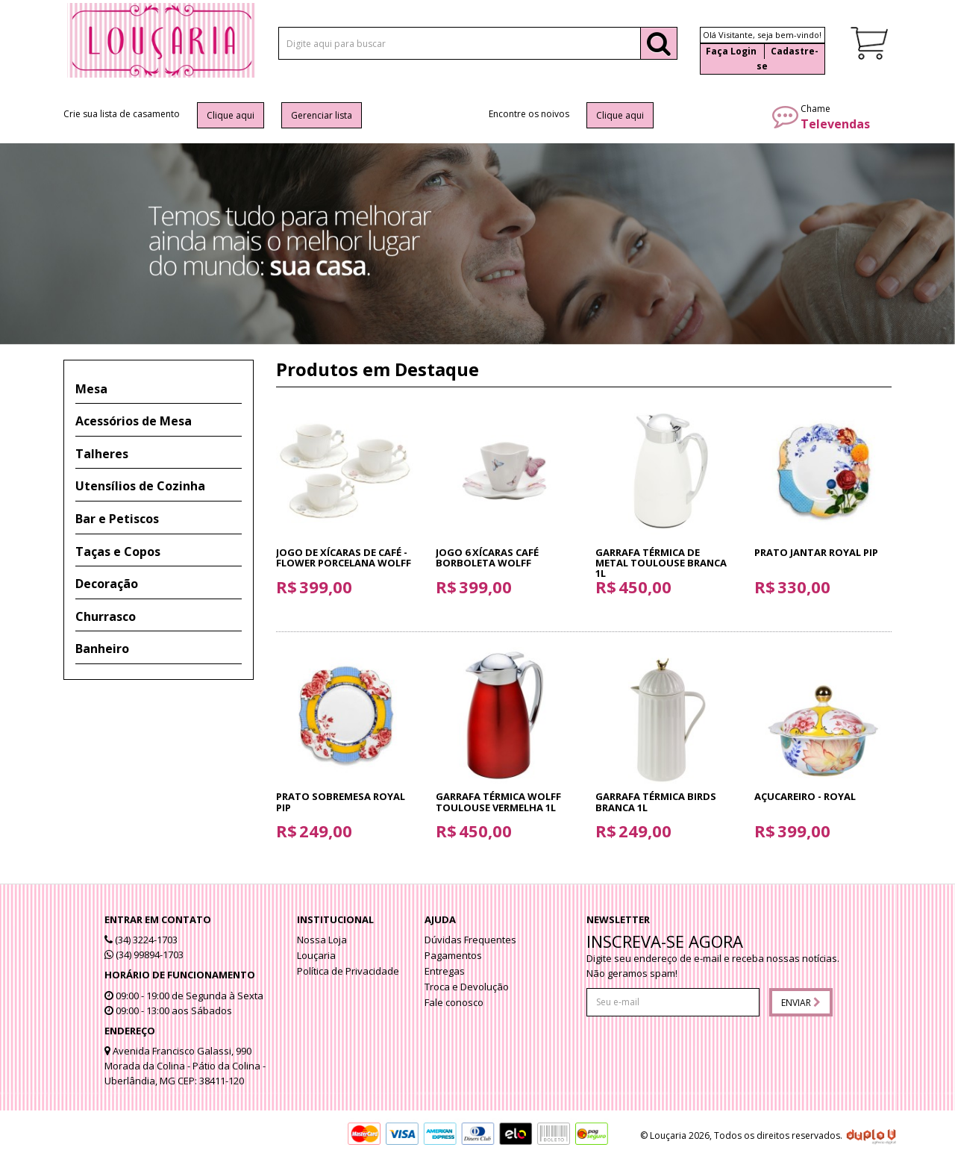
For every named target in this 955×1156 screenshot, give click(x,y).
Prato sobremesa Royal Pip (340, 801)
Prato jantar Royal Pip (816, 552)
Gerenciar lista (321, 115)
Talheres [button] (101, 454)
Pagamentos (453, 955)
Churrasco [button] (105, 616)
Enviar (801, 1002)
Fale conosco (454, 1002)
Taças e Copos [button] (117, 551)
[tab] (158, 389)
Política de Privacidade (348, 971)
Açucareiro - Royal (805, 796)
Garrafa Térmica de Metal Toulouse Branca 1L (661, 563)
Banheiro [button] (102, 648)
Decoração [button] (106, 583)
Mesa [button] (91, 389)
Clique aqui (230, 115)
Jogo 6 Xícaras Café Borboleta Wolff (487, 557)
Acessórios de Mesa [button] (133, 421)
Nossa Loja (322, 939)
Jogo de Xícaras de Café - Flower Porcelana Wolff (343, 557)
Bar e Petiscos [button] (117, 518)
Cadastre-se (787, 58)
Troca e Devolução (467, 986)
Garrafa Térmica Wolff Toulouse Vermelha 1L (498, 801)
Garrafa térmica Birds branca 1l (655, 801)
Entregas (445, 971)
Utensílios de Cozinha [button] (140, 486)
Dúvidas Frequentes (470, 939)
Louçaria (316, 955)
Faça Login (731, 51)
